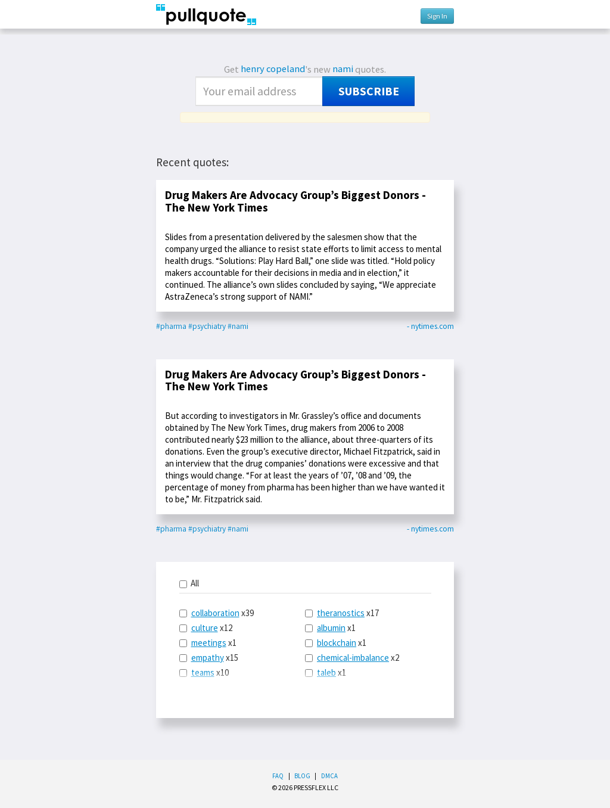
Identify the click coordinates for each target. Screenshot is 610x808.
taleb (326, 672)
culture (204, 627)
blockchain (336, 642)
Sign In (437, 15)
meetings (208, 642)
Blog (302, 776)
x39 (216, 613)
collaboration (215, 613)
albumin (331, 627)
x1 (207, 642)
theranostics (341, 613)
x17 (342, 613)
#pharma (171, 326)
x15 (208, 657)
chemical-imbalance (353, 657)
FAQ (278, 776)
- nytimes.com (430, 326)
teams (202, 672)
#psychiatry (207, 326)
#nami (238, 326)
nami (342, 69)
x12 (205, 627)
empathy (207, 657)
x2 (352, 657)
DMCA (329, 776)
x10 (204, 672)
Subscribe (368, 91)
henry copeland (273, 69)
